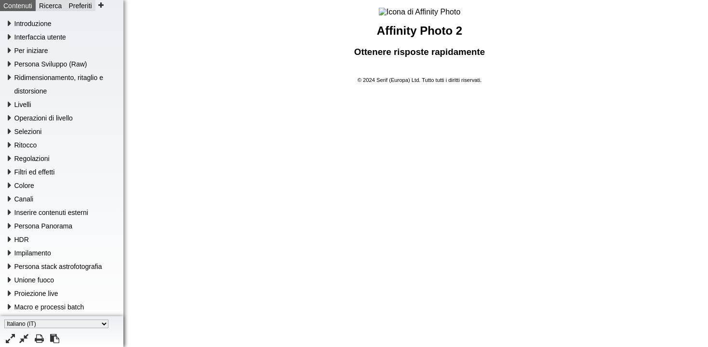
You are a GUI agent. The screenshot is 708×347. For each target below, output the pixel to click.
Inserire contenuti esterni (51, 212)
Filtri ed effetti (34, 172)
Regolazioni (32, 158)
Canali (24, 199)
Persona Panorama (43, 226)
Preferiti (80, 6)
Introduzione (33, 23)
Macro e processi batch (49, 307)
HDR (21, 239)
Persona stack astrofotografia (58, 266)
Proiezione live (36, 293)
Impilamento (32, 253)
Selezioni (28, 131)
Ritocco (25, 145)
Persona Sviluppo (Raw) (50, 64)
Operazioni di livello (43, 118)
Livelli (22, 104)
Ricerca (50, 6)
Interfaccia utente (40, 37)
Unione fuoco (34, 280)
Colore (24, 185)
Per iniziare (31, 50)
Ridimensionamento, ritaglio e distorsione (58, 84)
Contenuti (17, 6)
